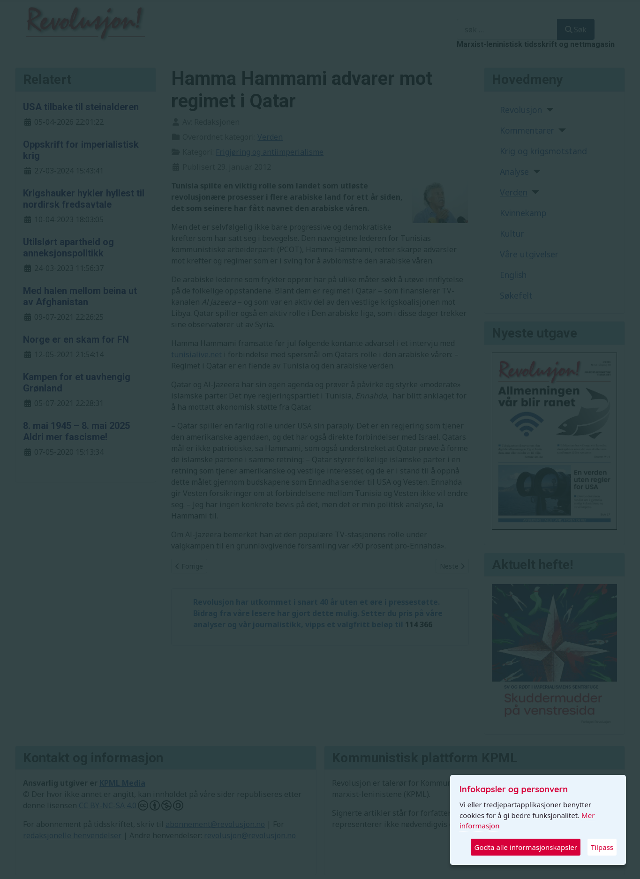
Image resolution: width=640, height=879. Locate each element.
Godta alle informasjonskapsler (525, 847)
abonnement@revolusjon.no (215, 824)
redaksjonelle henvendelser (72, 835)
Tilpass (602, 847)
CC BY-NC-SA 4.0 (131, 805)
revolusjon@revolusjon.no (250, 835)
